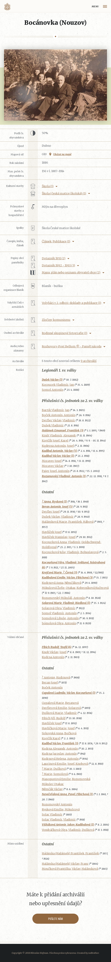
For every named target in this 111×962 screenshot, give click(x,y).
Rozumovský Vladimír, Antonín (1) (64, 476)
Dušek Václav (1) (52, 379)
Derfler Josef (51, 511)
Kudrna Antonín (53, 657)
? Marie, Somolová (55, 774)
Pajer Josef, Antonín (55, 471)
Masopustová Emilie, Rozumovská (66, 779)
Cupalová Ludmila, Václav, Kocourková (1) (69, 693)
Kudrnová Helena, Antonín (60, 758)
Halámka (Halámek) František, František (70, 853)
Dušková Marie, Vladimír (59, 713)
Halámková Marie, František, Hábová (68, 522)
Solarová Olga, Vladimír (58, 608)
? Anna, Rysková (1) (54, 501)
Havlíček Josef (52, 532)
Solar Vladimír (52, 814)
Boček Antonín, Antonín (58, 415)
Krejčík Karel (51, 738)
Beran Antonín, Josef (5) (57, 506)
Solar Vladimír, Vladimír (59, 819)
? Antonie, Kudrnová (56, 677)
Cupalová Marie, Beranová (60, 703)
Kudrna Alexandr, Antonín (60, 748)
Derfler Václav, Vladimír (58, 420)
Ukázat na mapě (62, 154)
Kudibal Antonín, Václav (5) (59, 451)
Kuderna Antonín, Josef (58, 446)
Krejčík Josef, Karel (55, 440)
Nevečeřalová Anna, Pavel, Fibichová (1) (67, 794)
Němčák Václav (52, 789)
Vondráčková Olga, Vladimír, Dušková (68, 830)
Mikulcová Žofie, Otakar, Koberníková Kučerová (75, 588)
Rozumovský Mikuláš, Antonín (63, 598)
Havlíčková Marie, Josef (58, 728)
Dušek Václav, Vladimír (58, 516)
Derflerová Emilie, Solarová (61, 708)
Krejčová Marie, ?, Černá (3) (59, 572)
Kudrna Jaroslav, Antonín (59, 753)
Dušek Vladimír (53, 425)
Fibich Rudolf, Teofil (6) (56, 647)
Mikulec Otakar (53, 784)
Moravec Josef (52, 461)
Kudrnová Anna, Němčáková (61, 583)
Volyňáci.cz (7, 6)
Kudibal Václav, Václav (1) (58, 456)
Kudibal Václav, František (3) (60, 743)
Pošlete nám (55, 919)
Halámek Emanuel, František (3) (62, 430)
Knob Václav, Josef (54, 652)
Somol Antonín (52, 390)
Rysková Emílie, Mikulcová (61, 809)
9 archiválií (89, 361)
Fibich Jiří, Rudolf (53, 718)
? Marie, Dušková (54, 769)
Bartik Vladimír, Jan (55, 410)
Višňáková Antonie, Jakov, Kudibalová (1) (68, 824)
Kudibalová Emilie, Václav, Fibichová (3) (67, 577)
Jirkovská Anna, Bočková (59, 733)
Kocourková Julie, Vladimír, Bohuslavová (70, 552)
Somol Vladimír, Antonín (59, 613)
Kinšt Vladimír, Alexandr (59, 435)
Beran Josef (50, 682)
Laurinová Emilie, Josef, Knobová (65, 764)
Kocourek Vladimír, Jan (58, 384)
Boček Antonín (52, 687)
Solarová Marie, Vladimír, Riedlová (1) (66, 603)
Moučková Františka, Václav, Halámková (70, 869)
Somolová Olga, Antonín (59, 623)
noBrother (93, 953)
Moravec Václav (53, 466)
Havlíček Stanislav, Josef (58, 537)
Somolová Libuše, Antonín (60, 618)
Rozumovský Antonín (57, 804)
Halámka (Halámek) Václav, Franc (65, 863)
